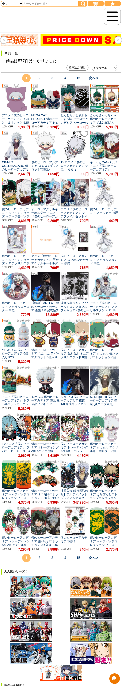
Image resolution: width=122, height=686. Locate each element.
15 (78, 78)
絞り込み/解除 (77, 67)
